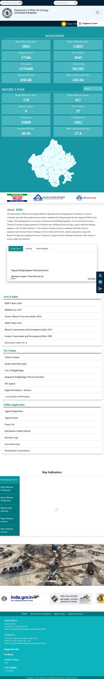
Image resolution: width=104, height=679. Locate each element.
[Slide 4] (57, 582)
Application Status (75, 614)
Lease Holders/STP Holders (17, 397)
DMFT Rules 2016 (13, 303)
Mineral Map (59, 614)
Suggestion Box (11, 649)
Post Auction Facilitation (41, 614)
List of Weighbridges (14, 370)
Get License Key (12, 444)
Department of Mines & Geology (31, 11)
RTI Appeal (10, 383)
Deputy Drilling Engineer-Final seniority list (30, 274)
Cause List (9, 424)
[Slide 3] (52, 582)
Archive (13, 279)
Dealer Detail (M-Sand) (15, 364)
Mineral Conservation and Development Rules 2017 (28, 329)
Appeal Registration (14, 411)
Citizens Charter (12, 357)
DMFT (24, 614)
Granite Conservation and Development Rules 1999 (28, 336)
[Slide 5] (62, 582)
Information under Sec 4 (16, 343)
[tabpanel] (51, 267)
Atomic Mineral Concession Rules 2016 (23, 316)
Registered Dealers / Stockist (18, 390)
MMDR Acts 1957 (13, 310)
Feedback (8, 654)
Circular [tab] (28, 249)
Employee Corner (88, 23)
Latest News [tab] (16, 249)
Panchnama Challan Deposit (18, 431)
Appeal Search (11, 418)
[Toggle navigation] (98, 12)
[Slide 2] (47, 582)
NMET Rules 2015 (13, 323)
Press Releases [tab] (42, 249)
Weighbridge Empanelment (17, 451)
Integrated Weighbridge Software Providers (24, 377)
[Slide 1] (42, 582)
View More (91, 279)
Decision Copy (11, 437)
